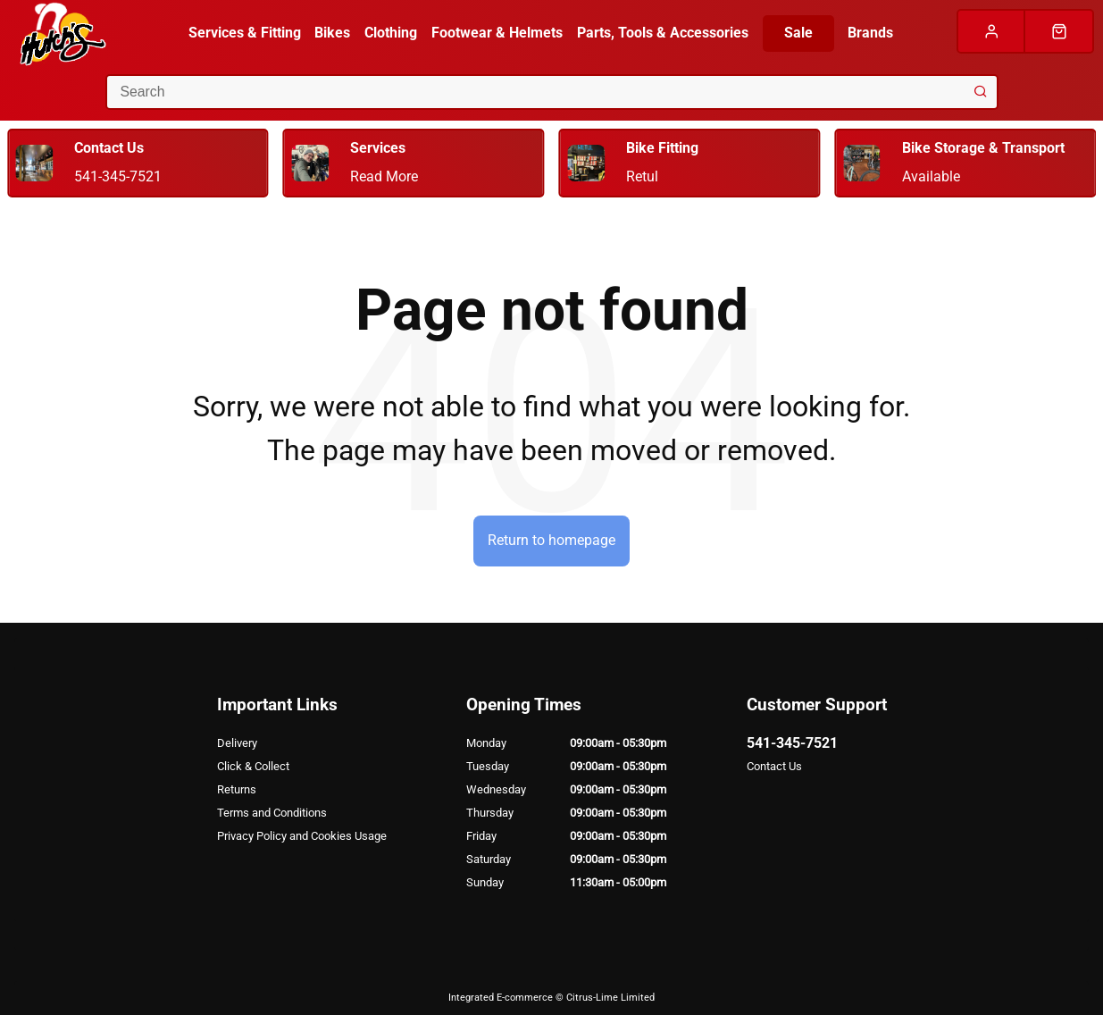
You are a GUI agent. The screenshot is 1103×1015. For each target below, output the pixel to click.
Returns (236, 789)
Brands (870, 32)
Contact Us (774, 766)
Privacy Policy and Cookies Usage (302, 836)
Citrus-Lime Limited (610, 997)
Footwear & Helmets (497, 32)
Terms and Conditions (272, 812)
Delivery (237, 743)
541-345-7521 (792, 742)
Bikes (332, 32)
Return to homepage (551, 540)
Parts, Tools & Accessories (662, 32)
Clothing (390, 32)
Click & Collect (253, 766)
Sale (798, 32)
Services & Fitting (244, 32)
